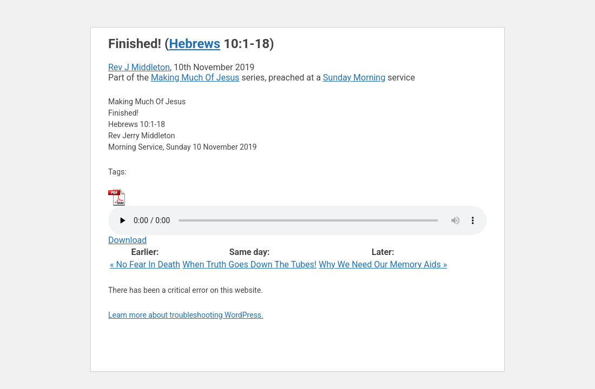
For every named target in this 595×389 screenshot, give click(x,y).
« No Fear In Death (145, 264)
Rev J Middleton (139, 67)
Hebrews (194, 43)
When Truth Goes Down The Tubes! (249, 264)
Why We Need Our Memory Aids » (383, 264)
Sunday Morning (354, 77)
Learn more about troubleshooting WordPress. (185, 315)
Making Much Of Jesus (195, 77)
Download (127, 240)
